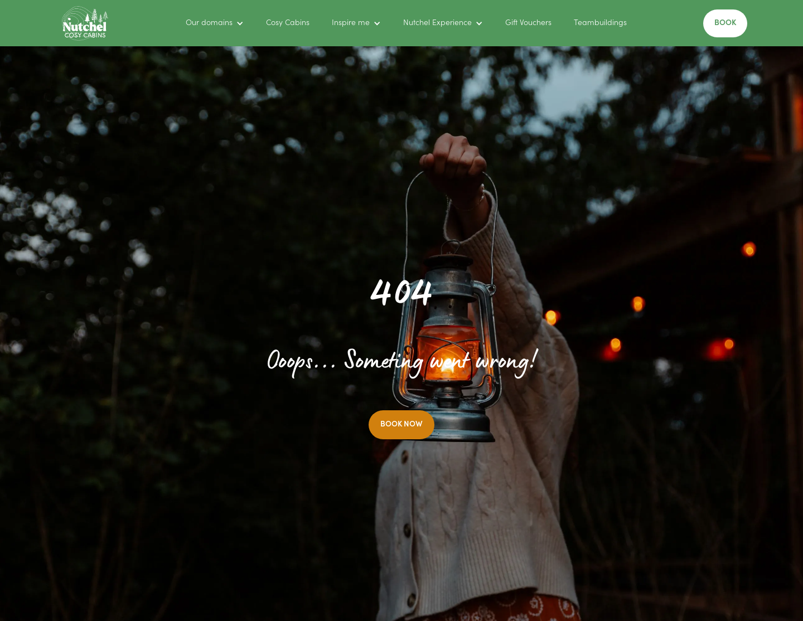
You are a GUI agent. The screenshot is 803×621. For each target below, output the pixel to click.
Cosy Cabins (287, 23)
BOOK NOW (401, 425)
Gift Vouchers (528, 23)
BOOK (725, 23)
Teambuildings (600, 23)
